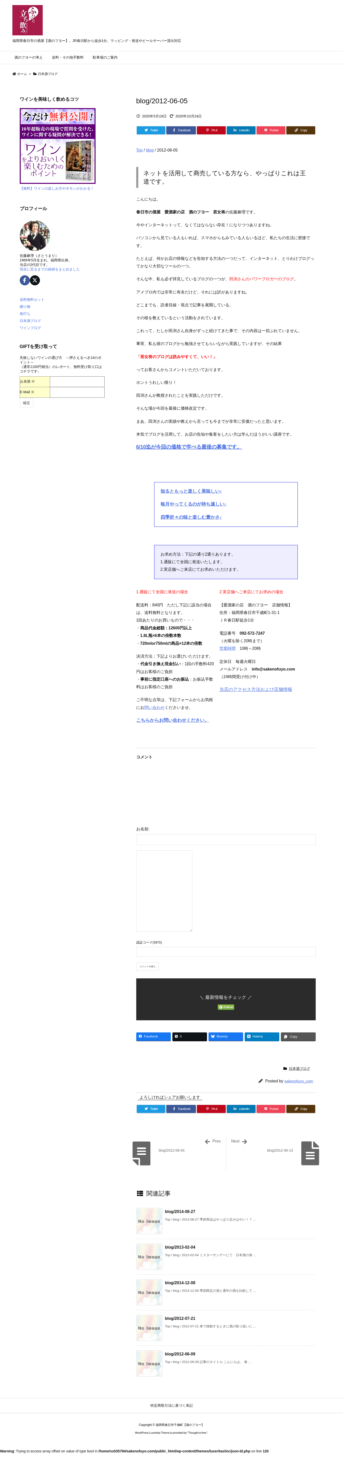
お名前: (142, 829)
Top (139, 150)
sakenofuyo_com (298, 1081)
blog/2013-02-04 (180, 1247)
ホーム (22, 74)
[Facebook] (181, 130)
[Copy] (300, 130)
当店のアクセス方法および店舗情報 (255, 689)
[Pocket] (271, 130)
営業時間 (227, 648)
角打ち (25, 314)
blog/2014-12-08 (180, 1283)
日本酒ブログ (48, 74)
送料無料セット (32, 300)
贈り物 (25, 307)
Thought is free (197, 1432)
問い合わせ (154, 707)
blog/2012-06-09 (180, 1354)
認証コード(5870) (149, 942)
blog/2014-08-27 (180, 1211)
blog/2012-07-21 (180, 1318)
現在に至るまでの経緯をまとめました (50, 269)
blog (150, 150)
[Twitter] (151, 130)
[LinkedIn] (241, 130)
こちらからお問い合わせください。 (172, 720)
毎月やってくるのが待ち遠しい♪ (193, 504)
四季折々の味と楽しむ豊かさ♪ (191, 517)
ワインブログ (30, 328)
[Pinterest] (211, 130)
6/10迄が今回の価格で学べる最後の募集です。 (189, 447)
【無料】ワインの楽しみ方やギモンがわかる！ (57, 188)
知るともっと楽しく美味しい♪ (191, 491)
